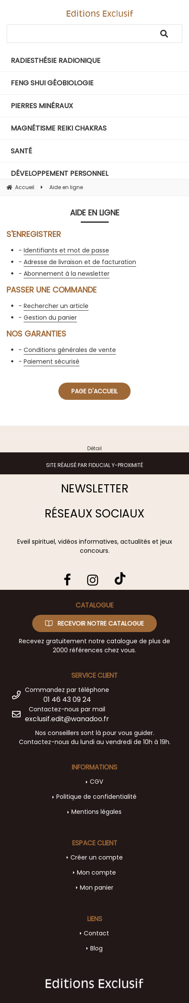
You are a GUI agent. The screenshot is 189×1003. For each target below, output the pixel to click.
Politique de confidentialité (96, 796)
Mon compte (96, 872)
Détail (94, 448)
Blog (96, 948)
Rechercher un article (56, 306)
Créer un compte (96, 857)
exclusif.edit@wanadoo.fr (67, 719)
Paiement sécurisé (51, 361)
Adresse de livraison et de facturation (80, 262)
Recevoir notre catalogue (94, 623)
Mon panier (96, 887)
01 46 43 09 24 (67, 699)
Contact (96, 933)
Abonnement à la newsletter (67, 273)
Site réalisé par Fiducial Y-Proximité (94, 465)
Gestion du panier (50, 317)
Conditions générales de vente (70, 350)
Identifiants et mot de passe (66, 250)
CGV (96, 781)
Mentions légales (96, 811)
